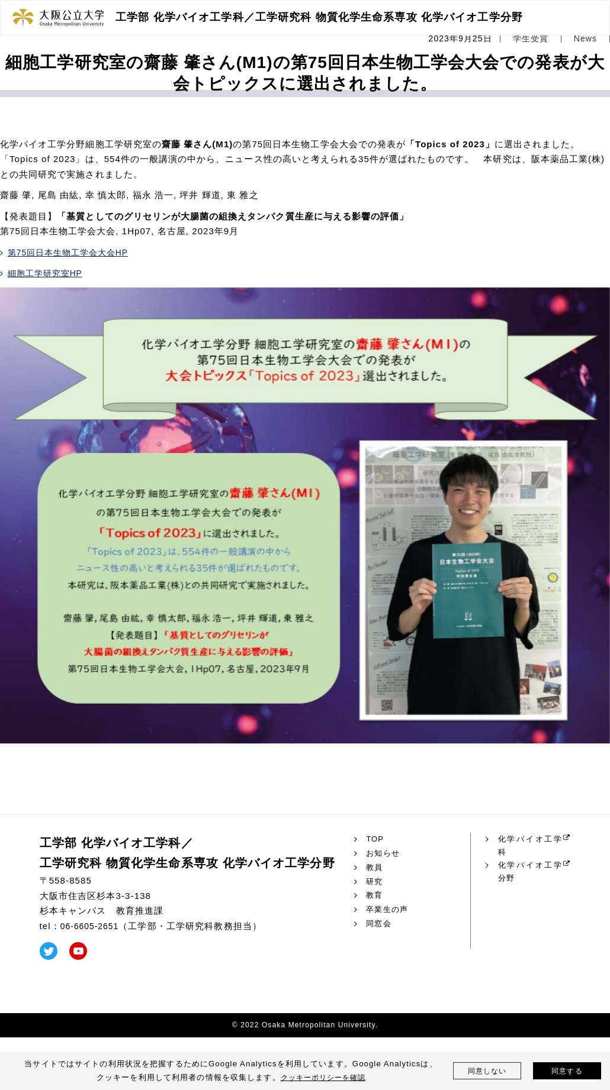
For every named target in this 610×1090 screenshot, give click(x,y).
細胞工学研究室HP (48, 273)
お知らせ (384, 853)
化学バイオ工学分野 (529, 875)
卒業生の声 (388, 909)
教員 (375, 867)
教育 (375, 895)
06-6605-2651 (92, 926)
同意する (567, 1070)
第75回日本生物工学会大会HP (72, 252)
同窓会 (379, 924)
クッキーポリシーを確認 (323, 1077)
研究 (375, 882)
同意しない (487, 1070)
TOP (375, 839)
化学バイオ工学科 (529, 846)
